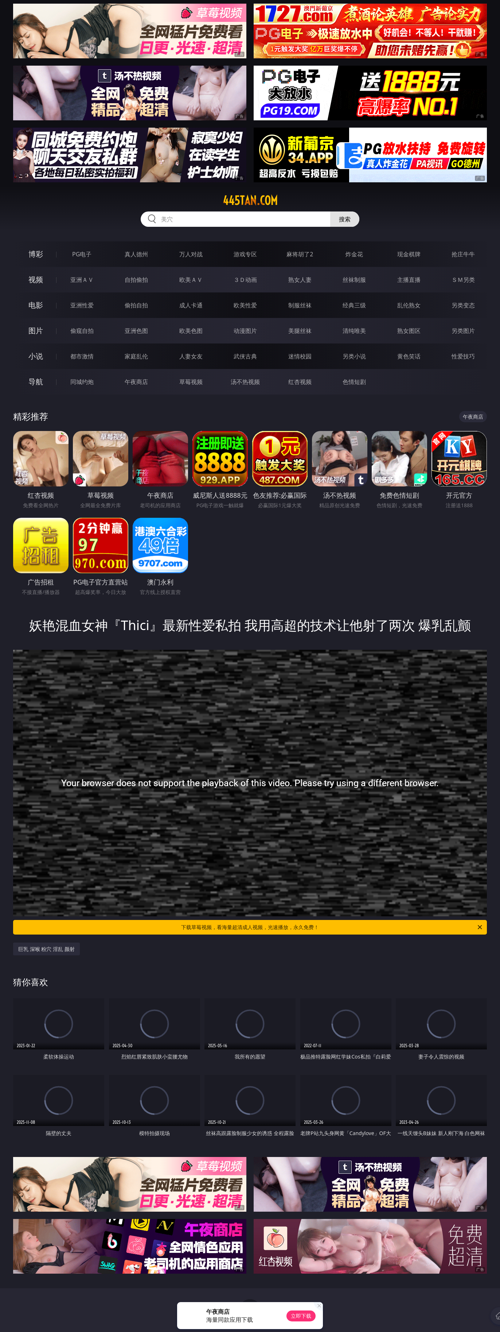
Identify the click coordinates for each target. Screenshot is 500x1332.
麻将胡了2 (299, 254)
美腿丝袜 (300, 331)
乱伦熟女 (409, 305)
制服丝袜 (300, 305)
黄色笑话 (409, 356)
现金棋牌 (409, 254)
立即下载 (301, 1315)
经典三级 (354, 305)
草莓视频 (191, 382)
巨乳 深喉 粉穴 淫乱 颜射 (46, 948)
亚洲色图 (136, 331)
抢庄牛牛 (463, 254)
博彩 (35, 254)
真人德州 (136, 254)
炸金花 (354, 254)
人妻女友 (191, 356)
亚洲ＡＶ (82, 280)
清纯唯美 (354, 331)
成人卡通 (191, 305)
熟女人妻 (300, 280)
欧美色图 (191, 331)
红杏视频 (300, 382)
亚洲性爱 (82, 305)
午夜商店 (136, 382)
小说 (35, 356)
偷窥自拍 (82, 331)
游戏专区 (245, 254)
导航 (35, 382)
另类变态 (463, 305)
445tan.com (250, 200)
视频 (35, 279)
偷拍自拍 (136, 305)
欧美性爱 (245, 305)
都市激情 (82, 356)
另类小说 (354, 356)
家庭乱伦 (136, 356)
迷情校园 (300, 356)
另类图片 (463, 331)
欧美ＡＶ (191, 280)
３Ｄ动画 (245, 280)
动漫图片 (245, 331)
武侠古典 (245, 356)
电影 (35, 305)
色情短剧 (354, 382)
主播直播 (409, 280)
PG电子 (81, 254)
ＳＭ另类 (463, 280)
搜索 (345, 219)
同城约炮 (82, 382)
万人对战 (191, 254)
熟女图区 (409, 331)
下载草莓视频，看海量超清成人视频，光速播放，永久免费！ (332, 927)
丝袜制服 (354, 280)
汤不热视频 (245, 382)
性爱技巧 (463, 356)
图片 (35, 330)
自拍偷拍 (136, 280)
